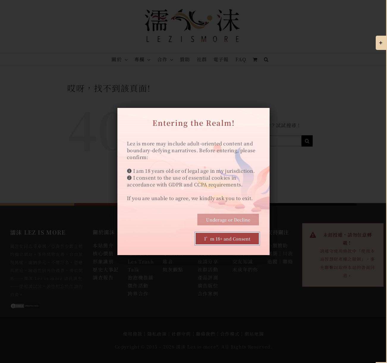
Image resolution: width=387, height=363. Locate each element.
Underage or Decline (228, 219)
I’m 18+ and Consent (227, 238)
